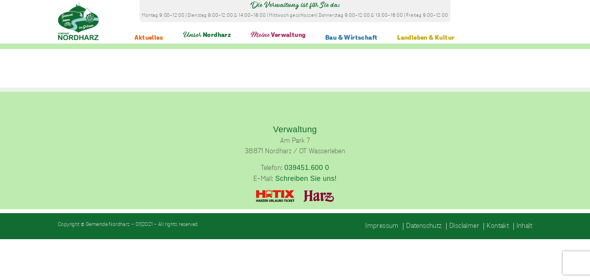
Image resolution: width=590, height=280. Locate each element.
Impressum (382, 226)
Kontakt (498, 226)
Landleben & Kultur (425, 38)
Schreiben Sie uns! (306, 178)
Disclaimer (464, 226)
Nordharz (207, 35)
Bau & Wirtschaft (351, 38)
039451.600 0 (307, 168)
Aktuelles (148, 38)
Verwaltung (278, 35)
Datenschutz (424, 226)
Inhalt (524, 226)
